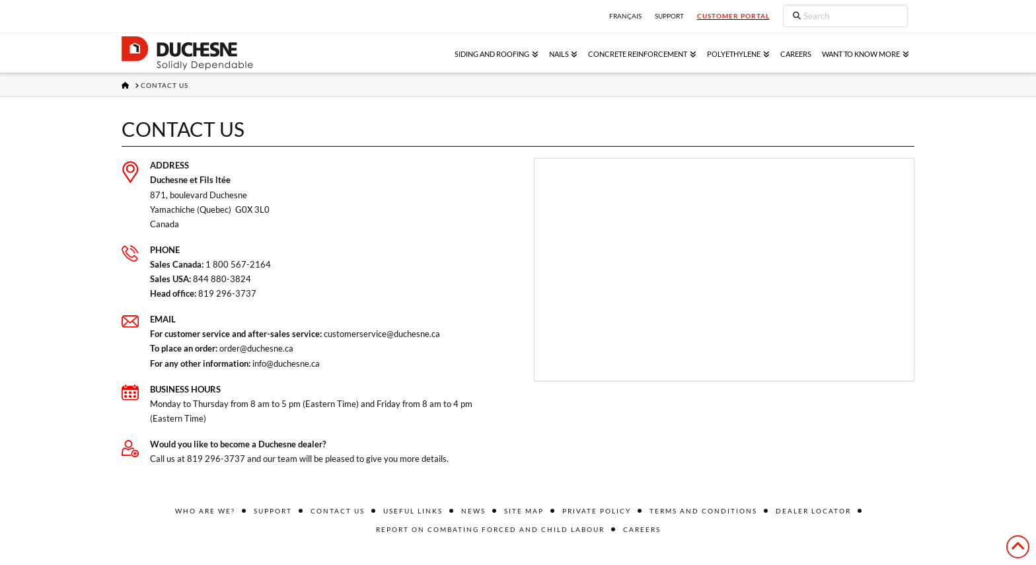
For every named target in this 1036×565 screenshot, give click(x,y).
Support (273, 511)
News (473, 511)
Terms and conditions (703, 511)
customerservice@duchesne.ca (382, 333)
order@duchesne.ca (256, 348)
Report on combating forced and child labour (490, 529)
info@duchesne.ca (286, 363)
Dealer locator (813, 511)
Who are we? (205, 511)
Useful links (413, 511)
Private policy (596, 511)
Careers (642, 529)
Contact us (338, 511)
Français (625, 16)
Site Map (524, 511)
